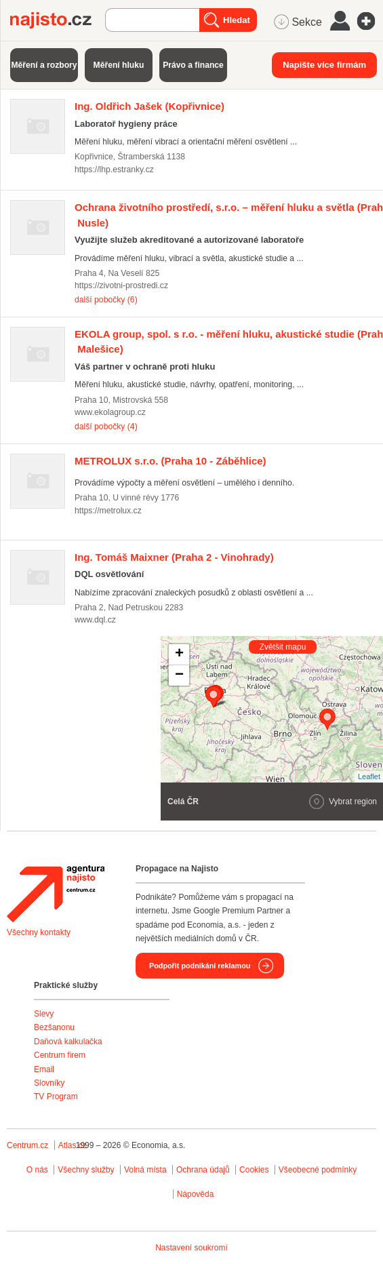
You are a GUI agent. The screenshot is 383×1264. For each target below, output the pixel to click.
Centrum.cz (27, 1145)
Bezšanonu (54, 1027)
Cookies (253, 1169)
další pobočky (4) (106, 426)
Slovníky (49, 1083)
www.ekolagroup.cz (110, 412)
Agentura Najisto (55, 893)
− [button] (179, 675)
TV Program (56, 1096)
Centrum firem (59, 1055)
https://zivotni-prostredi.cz (121, 285)
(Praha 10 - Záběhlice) (170, 461)
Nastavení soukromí (191, 1247)
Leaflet (369, 776)
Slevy (44, 1014)
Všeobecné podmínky (318, 1169)
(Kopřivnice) (149, 106)
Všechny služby (87, 1169)
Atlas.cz (72, 1145)
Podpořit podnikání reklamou (199, 966)
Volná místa (145, 1169)
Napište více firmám (324, 65)
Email (44, 1069)
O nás (37, 1169)
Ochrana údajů (203, 1169)
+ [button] (179, 654)
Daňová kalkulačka (68, 1041)
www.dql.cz (95, 620)
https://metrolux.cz (108, 510)
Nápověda (195, 1194)
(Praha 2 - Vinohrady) (174, 557)
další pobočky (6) (106, 299)
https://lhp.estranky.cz (114, 169)
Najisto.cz (57, 20)
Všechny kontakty (38, 932)
